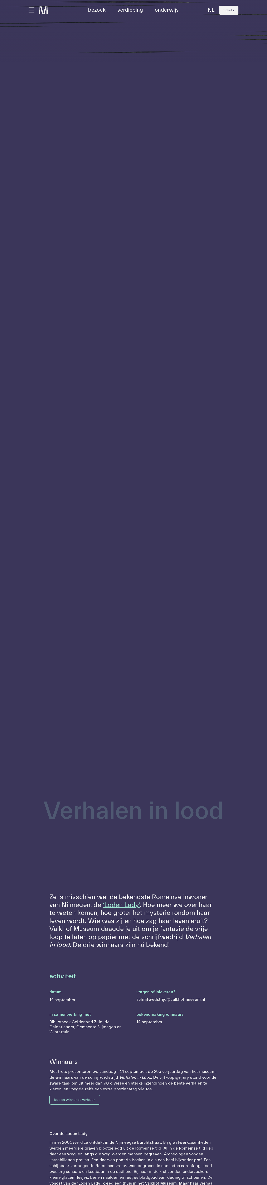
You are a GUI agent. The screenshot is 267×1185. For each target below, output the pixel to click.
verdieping (130, 10)
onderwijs (167, 10)
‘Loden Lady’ (121, 905)
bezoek (97, 10)
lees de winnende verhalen (75, 1100)
